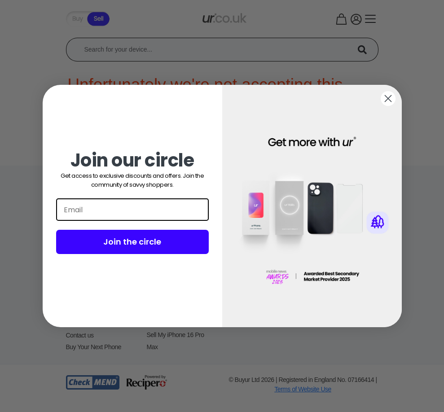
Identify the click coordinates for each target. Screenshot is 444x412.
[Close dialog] (388, 98)
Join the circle (132, 241)
